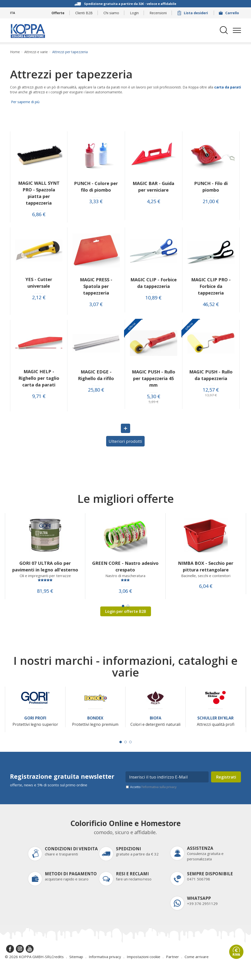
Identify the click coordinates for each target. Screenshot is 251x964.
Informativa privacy (105, 956)
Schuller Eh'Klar (215, 718)
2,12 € (39, 297)
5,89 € (153, 402)
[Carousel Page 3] (130, 742)
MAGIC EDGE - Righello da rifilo (96, 375)
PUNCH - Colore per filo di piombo (96, 186)
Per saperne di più (24, 101)
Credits (57, 956)
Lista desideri (193, 13)
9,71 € (39, 396)
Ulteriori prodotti (125, 441)
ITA (12, 13)
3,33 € (96, 201)
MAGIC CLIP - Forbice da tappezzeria (153, 283)
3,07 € (96, 304)
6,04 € (206, 586)
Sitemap (76, 956)
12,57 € (211, 390)
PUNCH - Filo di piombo (211, 186)
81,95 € (45, 591)
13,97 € (211, 395)
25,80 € (96, 390)
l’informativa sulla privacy (158, 787)
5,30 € (153, 396)
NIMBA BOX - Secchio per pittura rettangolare (205, 566)
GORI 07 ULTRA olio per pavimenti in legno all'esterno (45, 566)
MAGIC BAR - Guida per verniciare (153, 186)
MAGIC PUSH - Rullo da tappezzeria (211, 375)
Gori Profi (35, 718)
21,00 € (211, 201)
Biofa (155, 718)
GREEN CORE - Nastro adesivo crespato (125, 566)
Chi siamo (111, 13)
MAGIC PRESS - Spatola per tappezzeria (96, 286)
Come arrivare (197, 956)
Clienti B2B (84, 13)
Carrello (229, 13)
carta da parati (227, 87)
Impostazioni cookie (143, 956)
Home (15, 52)
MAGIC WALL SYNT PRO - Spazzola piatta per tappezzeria (39, 193)
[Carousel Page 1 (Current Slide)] (123, 606)
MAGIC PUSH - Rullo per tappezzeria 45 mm (153, 378)
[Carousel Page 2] (128, 606)
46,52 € (211, 304)
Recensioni (158, 13)
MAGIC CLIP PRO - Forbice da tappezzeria (211, 286)
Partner (172, 956)
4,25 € (153, 201)
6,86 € (39, 214)
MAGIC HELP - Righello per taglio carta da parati (38, 378)
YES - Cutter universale (38, 282)
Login (134, 13)
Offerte (57, 13)
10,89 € (153, 298)
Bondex (95, 718)
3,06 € (125, 591)
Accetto (153, 787)
